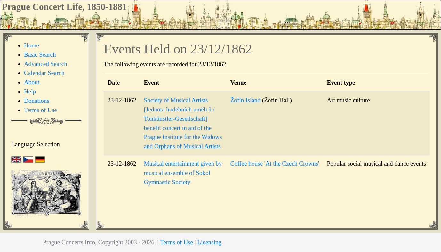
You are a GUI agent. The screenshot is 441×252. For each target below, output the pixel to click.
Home (31, 45)
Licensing (209, 242)
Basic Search (40, 54)
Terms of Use (40, 110)
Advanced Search (45, 64)
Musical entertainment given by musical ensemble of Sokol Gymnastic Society (183, 172)
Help (30, 91)
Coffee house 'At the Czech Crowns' (274, 163)
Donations (36, 100)
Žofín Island (245, 100)
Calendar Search (44, 72)
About (31, 82)
